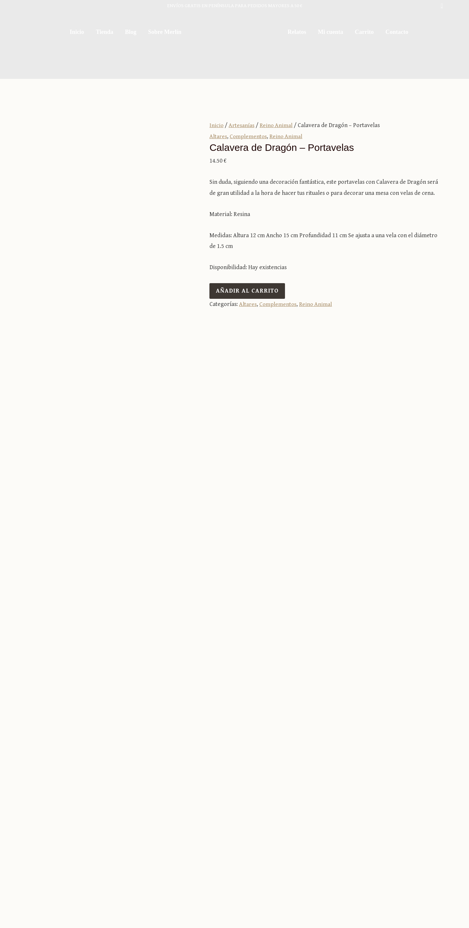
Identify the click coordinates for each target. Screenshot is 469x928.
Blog (130, 32)
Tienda (104, 32)
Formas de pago (299, 833)
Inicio (77, 32)
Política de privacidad (362, 900)
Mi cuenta (330, 32)
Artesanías (242, 125)
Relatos (297, 32)
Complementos (249, 136)
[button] (442, 5)
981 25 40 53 (384, 822)
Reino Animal (277, 125)
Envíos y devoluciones (306, 844)
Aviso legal (316, 900)
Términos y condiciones (309, 822)
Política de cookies (419, 900)
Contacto (396, 32)
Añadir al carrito (247, 290)
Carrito (364, 32)
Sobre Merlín (164, 32)
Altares (218, 136)
